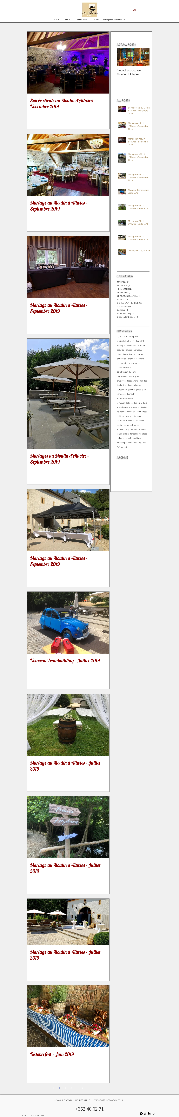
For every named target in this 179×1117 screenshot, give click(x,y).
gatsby (131, 389)
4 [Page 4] (76, 1088)
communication (124, 367)
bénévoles (121, 358)
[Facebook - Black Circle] (141, 1113)
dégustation (122, 376)
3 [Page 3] (71, 1088)
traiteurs (120, 438)
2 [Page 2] (65, 1088)
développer (134, 376)
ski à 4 (131, 420)
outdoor (120, 416)
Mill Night (121, 345)
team (143, 429)
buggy (132, 354)
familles (143, 381)
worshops (132, 442)
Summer (141, 345)
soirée (119, 425)
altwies (129, 350)
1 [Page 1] (59, 1088)
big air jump (122, 354)
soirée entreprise (131, 425)
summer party (123, 429)
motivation (143, 407)
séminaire (135, 429)
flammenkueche (135, 385)
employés (121, 381)
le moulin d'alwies (125, 403)
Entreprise (133, 336)
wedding (137, 438)
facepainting (132, 381)
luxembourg (122, 407)
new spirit (121, 411)
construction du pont (126, 372)
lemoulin (138, 403)
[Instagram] (145, 1113)
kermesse (121, 394)
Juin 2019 (140, 341)
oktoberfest (141, 411)
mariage (133, 407)
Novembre (131, 345)
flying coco (122, 389)
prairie (128, 416)
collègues (135, 363)
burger (140, 354)
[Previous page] (53, 1087)
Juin (132, 341)
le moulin (131, 394)
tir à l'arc (143, 434)
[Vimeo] (153, 1113)
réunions (137, 416)
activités (120, 350)
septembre (122, 420)
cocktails (140, 358)
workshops (122, 442)
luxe (145, 403)
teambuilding (123, 434)
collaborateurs (123, 363)
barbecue (138, 350)
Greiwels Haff (123, 341)
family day (121, 385)
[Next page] (82, 1087)
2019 (119, 336)
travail (128, 438)
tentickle (134, 434)
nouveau (131, 411)
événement (122, 447)
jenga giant (141, 389)
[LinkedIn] (149, 1113)
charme (131, 358)
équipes (142, 442)
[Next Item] (145, 57)
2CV (125, 336)
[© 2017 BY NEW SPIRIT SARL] (32, 1115)
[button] (134, 9)
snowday (140, 420)
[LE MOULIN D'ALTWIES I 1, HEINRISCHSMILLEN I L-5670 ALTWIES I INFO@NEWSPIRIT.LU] (89, 1100)
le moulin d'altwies (125, 398)
